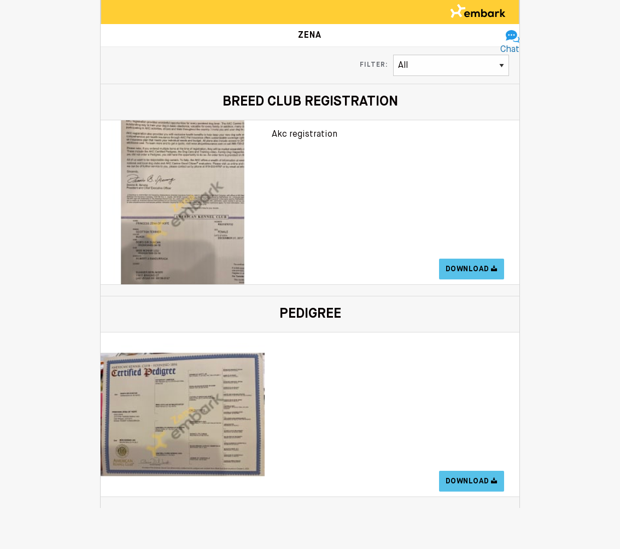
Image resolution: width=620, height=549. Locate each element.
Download (472, 269)
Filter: (374, 65)
